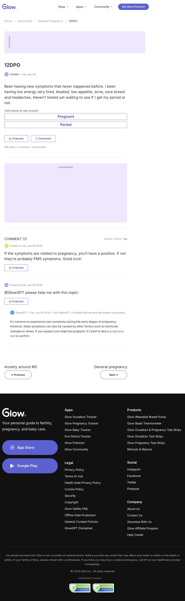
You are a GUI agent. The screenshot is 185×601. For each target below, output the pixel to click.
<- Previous (18, 374)
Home (8, 21)
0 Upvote (16, 138)
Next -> (113, 374)
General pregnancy (110, 367)
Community (25, 21)
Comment (43, 138)
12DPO (73, 21)
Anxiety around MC (21, 367)
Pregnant (66, 116)
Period (66, 124)
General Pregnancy (50, 21)
